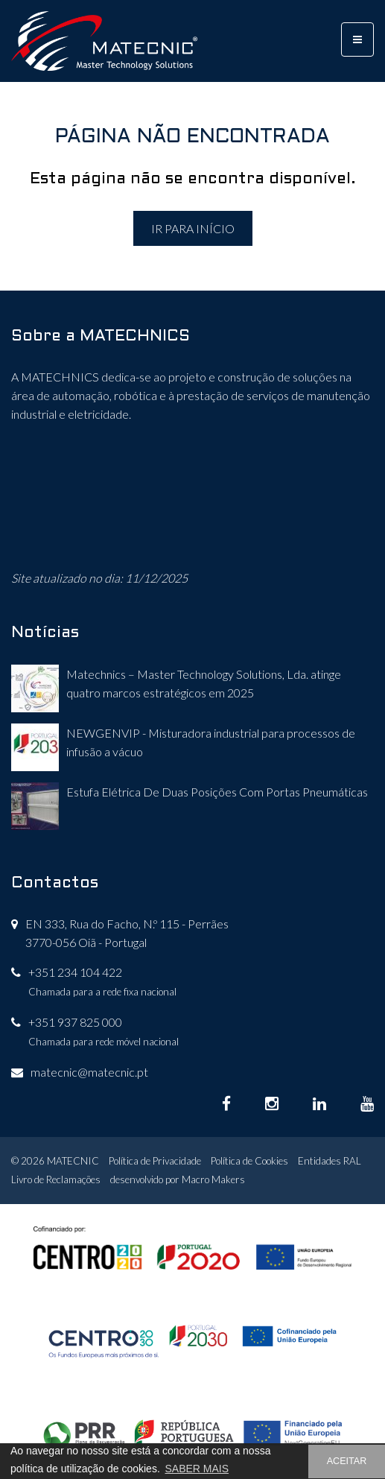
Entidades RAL (329, 1161)
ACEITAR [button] (347, 1461)
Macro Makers (213, 1179)
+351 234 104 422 (75, 972)
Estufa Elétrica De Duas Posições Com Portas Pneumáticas (217, 792)
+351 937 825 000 (75, 1022)
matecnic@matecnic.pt (89, 1072)
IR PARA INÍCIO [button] (193, 228)
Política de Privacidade (155, 1161)
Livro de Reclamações (56, 1179)
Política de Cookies (249, 1161)
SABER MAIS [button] (197, 1469)
